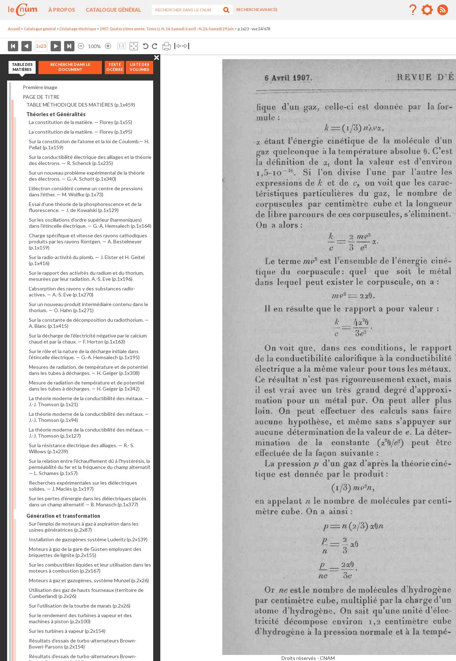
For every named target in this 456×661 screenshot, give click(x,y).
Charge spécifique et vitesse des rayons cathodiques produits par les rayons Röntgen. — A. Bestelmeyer (88, 241)
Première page (13, 46)
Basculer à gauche (177, 46)
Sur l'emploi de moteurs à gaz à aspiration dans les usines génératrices (84, 527)
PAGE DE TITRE (41, 97)
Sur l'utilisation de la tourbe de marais (79, 606)
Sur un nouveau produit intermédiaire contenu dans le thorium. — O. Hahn (88, 307)
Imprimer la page (166, 46)
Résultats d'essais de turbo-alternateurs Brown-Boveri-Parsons (82, 643)
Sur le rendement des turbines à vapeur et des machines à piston (80, 618)
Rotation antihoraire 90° (146, 46)
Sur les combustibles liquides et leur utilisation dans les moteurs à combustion (90, 568)
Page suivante (56, 46)
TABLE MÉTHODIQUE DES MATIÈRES (80, 105)
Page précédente (26, 46)
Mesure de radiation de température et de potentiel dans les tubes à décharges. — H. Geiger (86, 385)
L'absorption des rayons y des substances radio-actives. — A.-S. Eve (82, 291)
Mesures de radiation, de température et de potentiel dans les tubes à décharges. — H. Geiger (88, 370)
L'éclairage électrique (77, 29)
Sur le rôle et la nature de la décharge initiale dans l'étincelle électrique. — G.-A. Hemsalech (84, 354)
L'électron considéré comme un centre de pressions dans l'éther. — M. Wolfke (86, 191)
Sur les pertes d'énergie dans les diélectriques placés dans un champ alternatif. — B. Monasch (87, 501)
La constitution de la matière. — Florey (80, 122)
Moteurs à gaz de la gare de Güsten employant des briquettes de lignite (85, 552)
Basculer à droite (185, 46)
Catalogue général (113, 10)
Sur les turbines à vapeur (67, 631)
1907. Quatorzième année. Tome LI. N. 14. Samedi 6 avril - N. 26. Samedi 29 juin (167, 29)
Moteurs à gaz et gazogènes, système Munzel (89, 580)
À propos (61, 10)
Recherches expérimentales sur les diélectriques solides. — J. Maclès (83, 486)
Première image (40, 87)
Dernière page (69, 46)
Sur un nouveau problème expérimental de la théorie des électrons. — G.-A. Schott (87, 176)
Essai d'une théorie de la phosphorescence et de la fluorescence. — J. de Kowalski (85, 207)
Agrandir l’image (108, 46)
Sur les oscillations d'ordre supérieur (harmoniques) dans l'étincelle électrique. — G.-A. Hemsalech (90, 223)
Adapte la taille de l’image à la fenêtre (134, 46)
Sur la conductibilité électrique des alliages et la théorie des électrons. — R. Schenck (90, 160)
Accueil (14, 29)
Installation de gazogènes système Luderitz (88, 539)
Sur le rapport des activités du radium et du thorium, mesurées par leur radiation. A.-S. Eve (86, 276)
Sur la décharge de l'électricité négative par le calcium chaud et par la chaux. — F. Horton (88, 338)
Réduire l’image (81, 46)
